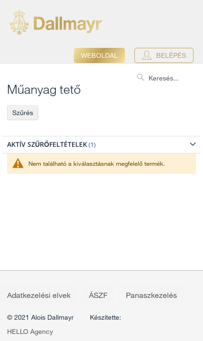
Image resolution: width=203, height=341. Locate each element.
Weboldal (99, 55)
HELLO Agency (30, 331)
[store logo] (55, 22)
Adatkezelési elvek (39, 295)
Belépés (171, 55)
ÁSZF (98, 295)
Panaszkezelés (151, 295)
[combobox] (167, 78)
